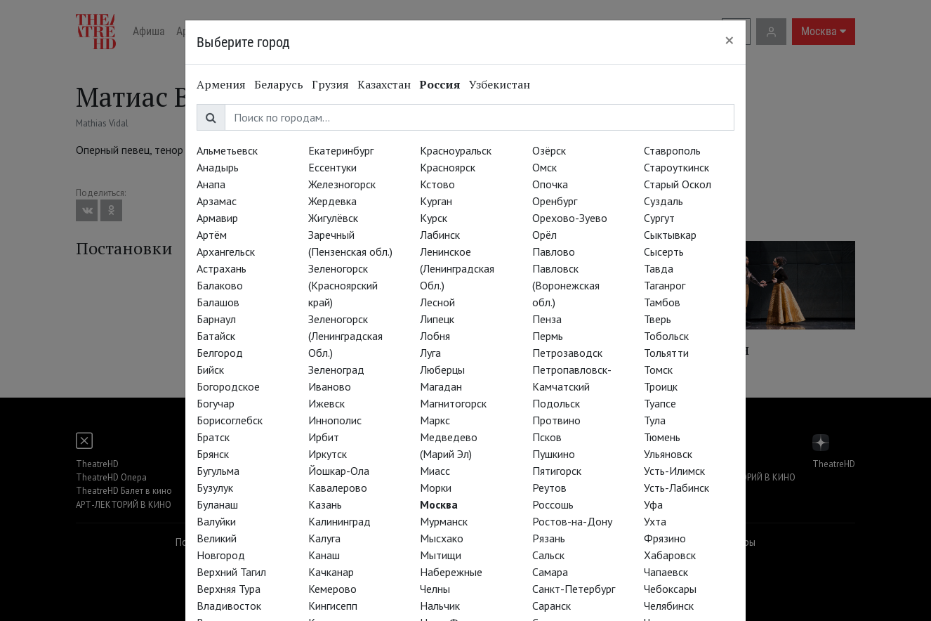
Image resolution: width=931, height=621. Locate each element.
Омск (544, 167)
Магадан (441, 386)
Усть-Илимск (674, 471)
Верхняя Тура (228, 589)
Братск (213, 437)
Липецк (437, 319)
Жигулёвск (333, 218)
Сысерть (664, 251)
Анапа (211, 184)
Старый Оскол (677, 184)
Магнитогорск (453, 403)
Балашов (218, 302)
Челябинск (669, 606)
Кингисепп (332, 606)
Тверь (657, 319)
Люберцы (442, 369)
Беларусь (278, 84)
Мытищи (440, 555)
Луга (430, 353)
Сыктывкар (670, 235)
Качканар (331, 572)
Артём (212, 235)
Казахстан (384, 84)
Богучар (216, 403)
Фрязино (665, 538)
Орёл (544, 235)
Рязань (548, 538)
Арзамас (217, 201)
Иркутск (327, 454)
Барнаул (216, 319)
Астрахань (221, 268)
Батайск (216, 336)
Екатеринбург (341, 150)
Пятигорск (556, 471)
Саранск (551, 606)
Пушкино (553, 454)
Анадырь (218, 167)
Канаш (324, 555)
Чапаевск (666, 572)
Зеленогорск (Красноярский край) (343, 285)
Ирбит (323, 437)
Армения (221, 84)
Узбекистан (499, 84)
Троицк (661, 386)
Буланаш (217, 504)
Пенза (547, 319)
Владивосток (229, 606)
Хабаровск (670, 555)
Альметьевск (227, 150)
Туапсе (660, 403)
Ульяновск (668, 454)
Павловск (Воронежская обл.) (566, 285)
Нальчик (440, 606)
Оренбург (554, 201)
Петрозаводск (567, 353)
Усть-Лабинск (676, 488)
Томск (658, 369)
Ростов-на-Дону (572, 521)
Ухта (655, 521)
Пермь (547, 336)
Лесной (437, 302)
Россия (440, 84)
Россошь (553, 504)
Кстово (437, 184)
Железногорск (342, 184)
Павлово (553, 251)
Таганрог (664, 285)
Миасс (435, 471)
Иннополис (335, 420)
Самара (550, 572)
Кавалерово (337, 488)
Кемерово (332, 589)
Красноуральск (455, 150)
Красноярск (447, 167)
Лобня (435, 336)
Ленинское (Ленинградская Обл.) (457, 268)
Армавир (217, 218)
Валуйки (216, 521)
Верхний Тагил (231, 572)
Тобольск (666, 336)
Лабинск (440, 235)
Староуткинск (676, 167)
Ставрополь (672, 150)
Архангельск (226, 251)
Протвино (556, 420)
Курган (436, 201)
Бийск (210, 369)
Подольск (556, 403)
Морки (435, 488)
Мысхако (441, 538)
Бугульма (218, 471)
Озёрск (549, 150)
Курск (433, 218)
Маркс (435, 420)
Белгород (220, 353)
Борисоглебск (230, 420)
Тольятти (666, 353)
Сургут (659, 218)
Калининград (339, 521)
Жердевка (332, 201)
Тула (655, 420)
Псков (547, 437)
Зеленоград (336, 369)
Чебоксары (670, 589)
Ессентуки (332, 167)
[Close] (729, 40)
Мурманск (444, 521)
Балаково (220, 285)
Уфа (653, 504)
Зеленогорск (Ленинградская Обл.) (345, 336)
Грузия (330, 84)
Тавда (658, 268)
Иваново (329, 386)
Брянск (213, 454)
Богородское (228, 386)
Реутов (549, 488)
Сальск (548, 555)
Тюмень (662, 437)
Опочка (550, 184)
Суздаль (663, 201)
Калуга (324, 538)
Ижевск (326, 403)
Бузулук (215, 488)
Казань (325, 504)
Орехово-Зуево (569, 218)
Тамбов (662, 302)
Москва (439, 504)
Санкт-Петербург (573, 589)
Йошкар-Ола (338, 471)
